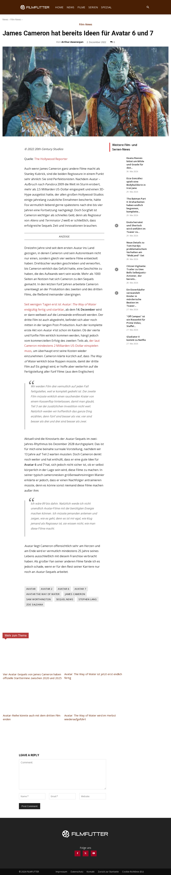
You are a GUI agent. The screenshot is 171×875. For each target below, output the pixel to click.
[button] (148, 7)
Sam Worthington (38, 599)
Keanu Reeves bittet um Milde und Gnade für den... (135, 162)
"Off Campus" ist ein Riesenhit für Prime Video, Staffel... (135, 321)
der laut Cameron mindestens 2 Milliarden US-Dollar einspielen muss (62, 346)
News (70, 7)
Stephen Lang (88, 599)
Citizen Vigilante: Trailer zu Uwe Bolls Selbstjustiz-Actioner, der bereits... (136, 272)
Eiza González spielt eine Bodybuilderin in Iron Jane (136, 183)
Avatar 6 (63, 588)
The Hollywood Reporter (51, 159)
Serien (93, 7)
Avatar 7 (80, 588)
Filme (81, 7)
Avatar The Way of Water (43, 594)
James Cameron (75, 594)
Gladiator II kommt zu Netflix (136, 338)
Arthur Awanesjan (72, 41)
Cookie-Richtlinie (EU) (133, 871)
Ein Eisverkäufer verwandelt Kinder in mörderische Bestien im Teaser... (135, 297)
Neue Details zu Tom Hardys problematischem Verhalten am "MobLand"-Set (136, 249)
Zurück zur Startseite (108, 871)
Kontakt (90, 871)
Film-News (15, 19)
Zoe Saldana (34, 604)
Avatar (31, 588)
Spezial (106, 7)
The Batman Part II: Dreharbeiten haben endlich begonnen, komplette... (136, 205)
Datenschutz (77, 871)
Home (59, 7)
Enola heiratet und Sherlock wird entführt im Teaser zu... (135, 227)
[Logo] (36, 7)
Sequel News (64, 599)
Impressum (61, 871)
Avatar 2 (46, 588)
